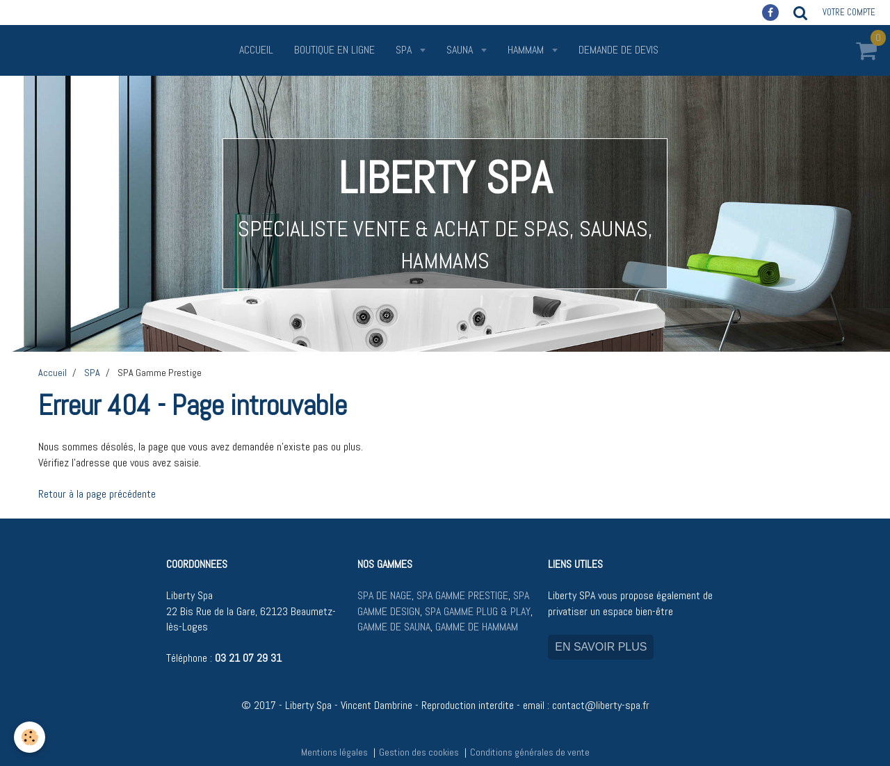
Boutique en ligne (334, 49)
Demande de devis (618, 49)
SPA (405, 49)
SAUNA (461, 49)
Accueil (256, 49)
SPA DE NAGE (384, 595)
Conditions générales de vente (530, 752)
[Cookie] (29, 737)
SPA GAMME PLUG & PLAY (478, 611)
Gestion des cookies (419, 752)
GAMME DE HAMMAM (476, 626)
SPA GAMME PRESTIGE (462, 595)
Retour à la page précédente (97, 494)
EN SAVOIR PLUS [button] (601, 647)
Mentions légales (334, 752)
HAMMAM (527, 49)
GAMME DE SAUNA (393, 626)
